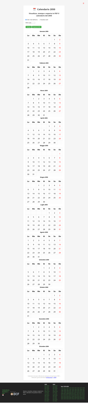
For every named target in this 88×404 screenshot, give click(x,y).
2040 (81, 397)
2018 (70, 394)
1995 (81, 390)
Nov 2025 (47, 399)
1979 (62, 389)
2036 (70, 397)
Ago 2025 (47, 395)
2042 (62, 398)
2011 (75, 393)
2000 (70, 392)
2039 (78, 397)
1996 (83, 390)
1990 (67, 390)
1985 (78, 389)
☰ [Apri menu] (83, 3)
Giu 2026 (55, 392)
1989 (65, 390)
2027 (70, 396)
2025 (65, 396)
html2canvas (49, 377)
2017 (67, 394)
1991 (70, 390)
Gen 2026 (55, 385)
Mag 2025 (47, 391)
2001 (73, 392)
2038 (75, 397)
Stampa (28, 27)
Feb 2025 (47, 387)
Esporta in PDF (36, 27)
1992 (73, 390)
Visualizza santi (44, 19)
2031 (81, 396)
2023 (83, 394)
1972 (67, 388)
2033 (62, 397)
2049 (81, 398)
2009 (70, 393)
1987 (83, 389)
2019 (73, 394)
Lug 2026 (55, 394)
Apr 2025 (47, 390)
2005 (83, 392)
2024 (62, 396)
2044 (67, 398)
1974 (73, 388)
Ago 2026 (55, 395)
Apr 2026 (55, 390)
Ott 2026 (55, 398)
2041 (83, 397)
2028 (73, 396)
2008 (67, 393)
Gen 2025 (47, 385)
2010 (73, 393)
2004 (81, 392)
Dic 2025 (47, 401)
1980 (65, 389)
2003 (78, 392)
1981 (67, 389)
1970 (62, 388)
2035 (67, 397)
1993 (75, 390)
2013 (81, 393)
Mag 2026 (55, 391)
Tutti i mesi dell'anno (32, 19)
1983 (73, 389)
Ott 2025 (47, 398)
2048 (78, 398)
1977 (81, 388)
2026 (67, 396)
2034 (65, 397)
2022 (81, 394)
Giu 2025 (47, 392)
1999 (67, 392)
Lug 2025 (47, 394)
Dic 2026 (55, 401)
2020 (75, 394)
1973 (70, 388)
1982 (70, 389)
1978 (83, 388)
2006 (62, 393)
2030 (78, 396)
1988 (62, 390)
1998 (65, 392)
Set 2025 (47, 396)
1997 (62, 392)
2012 (78, 393)
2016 (65, 394)
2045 (70, 398)
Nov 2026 (55, 399)
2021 (78, 394)
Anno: (27, 22)
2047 (75, 398)
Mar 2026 (55, 388)
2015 (62, 394)
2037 (73, 397)
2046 (73, 398)
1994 (78, 390)
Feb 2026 (55, 387)
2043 (65, 398)
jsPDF (55, 377)
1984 (75, 389)
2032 (83, 396)
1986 (81, 389)
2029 (75, 396)
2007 (65, 393)
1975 (75, 388)
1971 (65, 388)
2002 (75, 392)
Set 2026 (55, 396)
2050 (83, 398)
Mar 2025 (47, 388)
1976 (78, 388)
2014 (83, 393)
